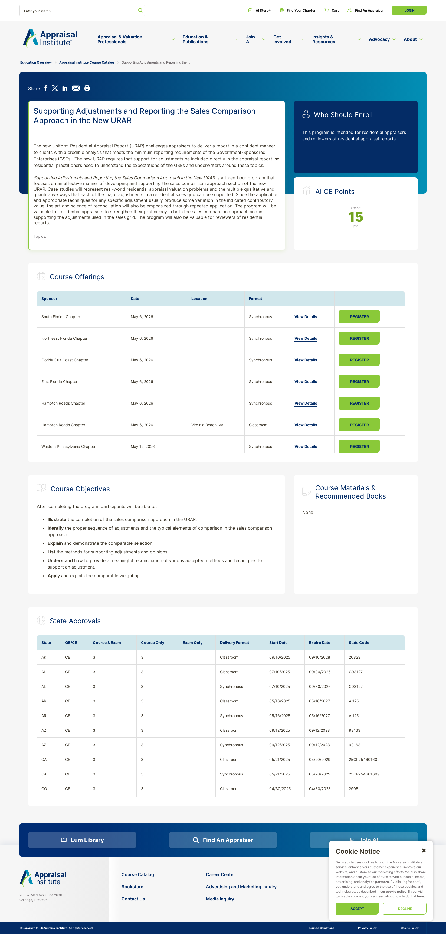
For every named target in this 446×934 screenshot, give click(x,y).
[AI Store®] (259, 10)
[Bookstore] (138, 887)
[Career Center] (241, 875)
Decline (405, 909)
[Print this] (87, 89)
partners (382, 882)
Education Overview (36, 62)
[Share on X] (55, 89)
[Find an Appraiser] (365, 10)
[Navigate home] (42, 878)
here (420, 896)
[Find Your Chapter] (297, 10)
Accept (357, 909)
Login (410, 10)
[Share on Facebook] (46, 89)
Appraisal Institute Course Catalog (86, 62)
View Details (305, 316)
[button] (424, 850)
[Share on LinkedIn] (65, 89)
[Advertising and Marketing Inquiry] (241, 887)
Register (359, 316)
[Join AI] (364, 840)
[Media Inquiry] (241, 899)
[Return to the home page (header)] (50, 39)
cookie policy (396, 891)
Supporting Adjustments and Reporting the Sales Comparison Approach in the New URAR (156, 62)
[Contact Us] (138, 899)
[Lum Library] (82, 840)
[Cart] (331, 10)
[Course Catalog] (138, 875)
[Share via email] (76, 89)
